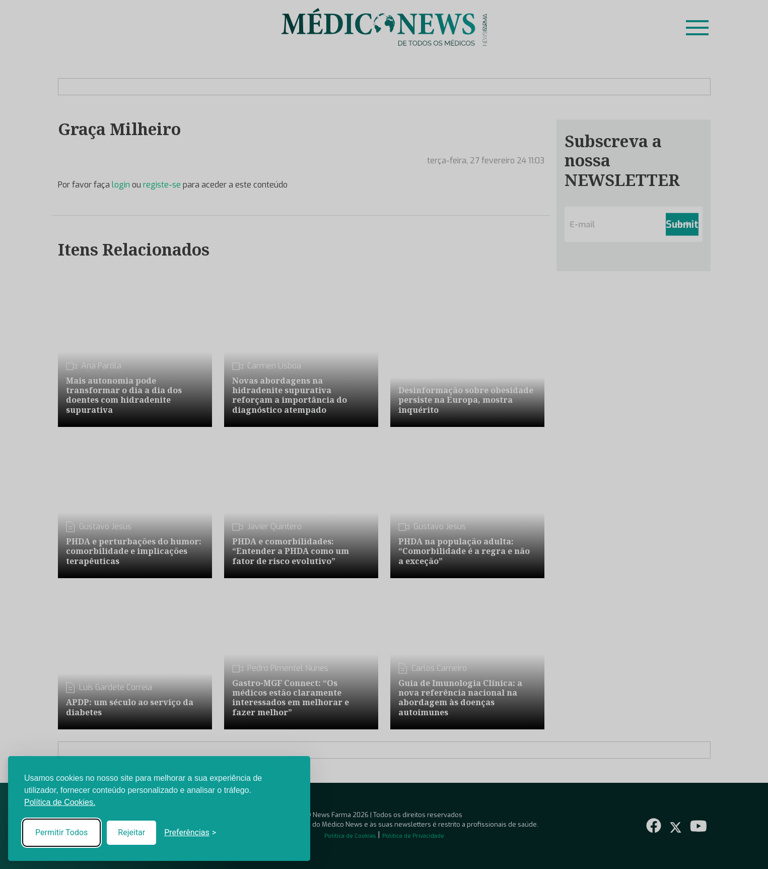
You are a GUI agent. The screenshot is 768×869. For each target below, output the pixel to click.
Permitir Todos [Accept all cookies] (61, 832)
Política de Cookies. (59, 802)
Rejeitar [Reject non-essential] (131, 832)
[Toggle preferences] (190, 832)
